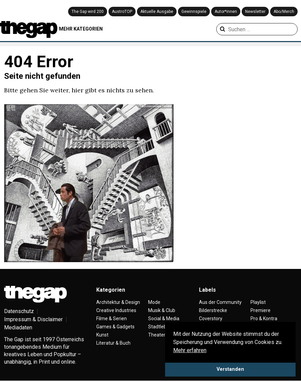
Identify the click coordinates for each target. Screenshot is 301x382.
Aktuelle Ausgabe (156, 11)
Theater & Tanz (164, 335)
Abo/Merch (284, 11)
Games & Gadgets (115, 326)
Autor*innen (226, 11)
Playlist (258, 302)
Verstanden (230, 369)
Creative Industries (116, 310)
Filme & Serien (111, 318)
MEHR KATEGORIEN (81, 29)
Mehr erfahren (189, 350)
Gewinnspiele (193, 11)
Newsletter (255, 11)
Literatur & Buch (113, 343)
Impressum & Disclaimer (33, 319)
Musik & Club (161, 310)
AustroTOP (122, 11)
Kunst (102, 335)
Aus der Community (220, 302)
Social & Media (163, 318)
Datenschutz (19, 311)
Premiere (260, 310)
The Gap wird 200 (88, 11)
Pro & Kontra (263, 318)
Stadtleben (160, 326)
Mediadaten (18, 327)
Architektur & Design (118, 302)
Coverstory (210, 318)
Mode (154, 302)
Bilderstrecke (213, 310)
